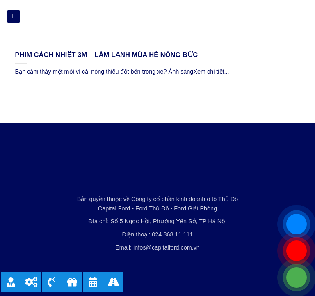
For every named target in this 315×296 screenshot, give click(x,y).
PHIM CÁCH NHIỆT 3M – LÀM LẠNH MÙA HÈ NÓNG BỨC (106, 55)
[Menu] (13, 16)
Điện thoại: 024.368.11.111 (157, 234)
